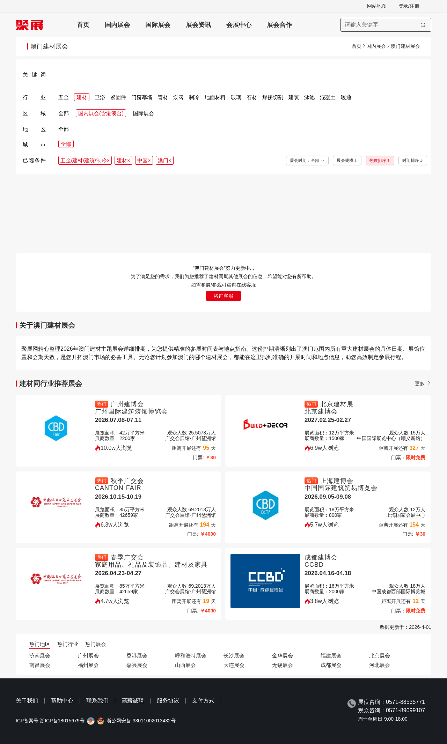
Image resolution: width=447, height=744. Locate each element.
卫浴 (100, 97)
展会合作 (279, 24)
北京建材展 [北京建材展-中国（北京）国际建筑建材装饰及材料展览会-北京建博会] (336, 404)
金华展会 (282, 656)
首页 (83, 24)
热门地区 (39, 644)
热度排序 (379, 160)
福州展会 (88, 665)
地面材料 (215, 97)
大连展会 (234, 665)
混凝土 (328, 97)
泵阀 (178, 97)
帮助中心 (62, 701)
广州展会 (88, 656)
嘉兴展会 (136, 665)
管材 (162, 97)
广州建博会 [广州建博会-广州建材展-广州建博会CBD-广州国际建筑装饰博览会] (127, 404)
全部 (63, 113)
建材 (81, 97)
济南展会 (39, 656)
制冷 (194, 97)
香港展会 (136, 656)
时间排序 (412, 160)
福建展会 (331, 656)
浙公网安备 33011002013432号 (141, 720)
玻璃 (236, 97)
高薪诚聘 (133, 701)
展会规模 (347, 160)
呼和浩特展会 (190, 656)
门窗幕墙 (141, 97)
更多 (423, 383)
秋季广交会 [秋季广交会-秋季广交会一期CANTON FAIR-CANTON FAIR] (127, 480)
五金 (63, 97)
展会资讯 (198, 24)
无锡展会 (282, 665)
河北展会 (379, 665)
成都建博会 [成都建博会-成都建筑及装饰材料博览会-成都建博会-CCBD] (321, 557)
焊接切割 (272, 97)
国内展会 (117, 24)
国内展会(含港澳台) (101, 113)
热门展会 (95, 644)
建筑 (293, 97)
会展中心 (238, 24)
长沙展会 (234, 656)
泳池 (309, 97)
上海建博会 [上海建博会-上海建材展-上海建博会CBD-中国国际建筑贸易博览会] (336, 480)
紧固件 (118, 97)
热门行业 (67, 644)
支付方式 (203, 701)
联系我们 (97, 701)
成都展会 (331, 665)
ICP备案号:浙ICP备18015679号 (50, 720)
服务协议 (168, 701)
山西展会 (185, 665)
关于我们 (27, 701)
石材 (252, 97)
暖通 (346, 97)
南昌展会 (39, 665)
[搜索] (423, 24)
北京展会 (379, 656)
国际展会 (157, 24)
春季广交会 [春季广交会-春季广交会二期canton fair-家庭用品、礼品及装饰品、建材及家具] (127, 557)
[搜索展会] (386, 24)
